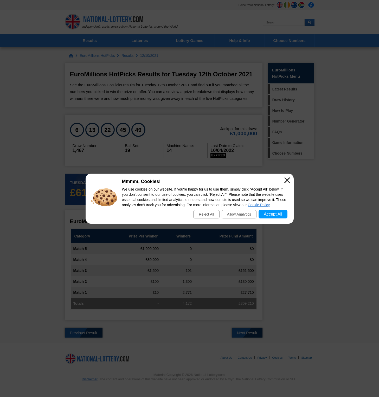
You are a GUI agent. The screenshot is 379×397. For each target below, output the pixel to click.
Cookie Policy (259, 205)
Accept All (273, 214)
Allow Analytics (239, 214)
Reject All (206, 214)
